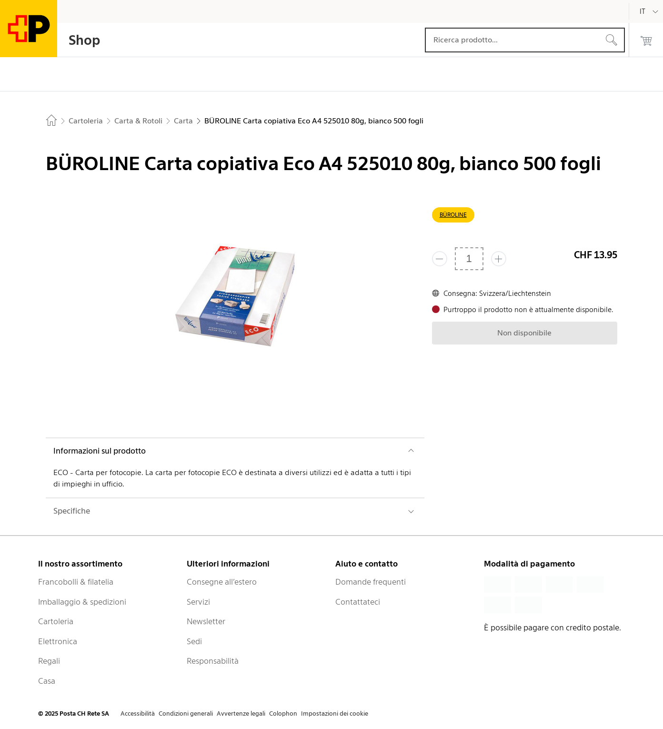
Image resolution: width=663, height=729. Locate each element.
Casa (46, 681)
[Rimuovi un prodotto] (439, 258)
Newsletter (206, 621)
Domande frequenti (370, 582)
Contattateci (357, 602)
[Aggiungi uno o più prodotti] (498, 258)
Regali (49, 661)
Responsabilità (213, 661)
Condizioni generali (186, 713)
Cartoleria (55, 621)
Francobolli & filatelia (75, 582)
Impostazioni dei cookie (334, 713)
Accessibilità (138, 713)
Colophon (283, 713)
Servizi (198, 602)
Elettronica (57, 641)
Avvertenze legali (241, 713)
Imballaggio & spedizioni (82, 602)
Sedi (194, 641)
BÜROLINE (453, 214)
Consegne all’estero (222, 582)
